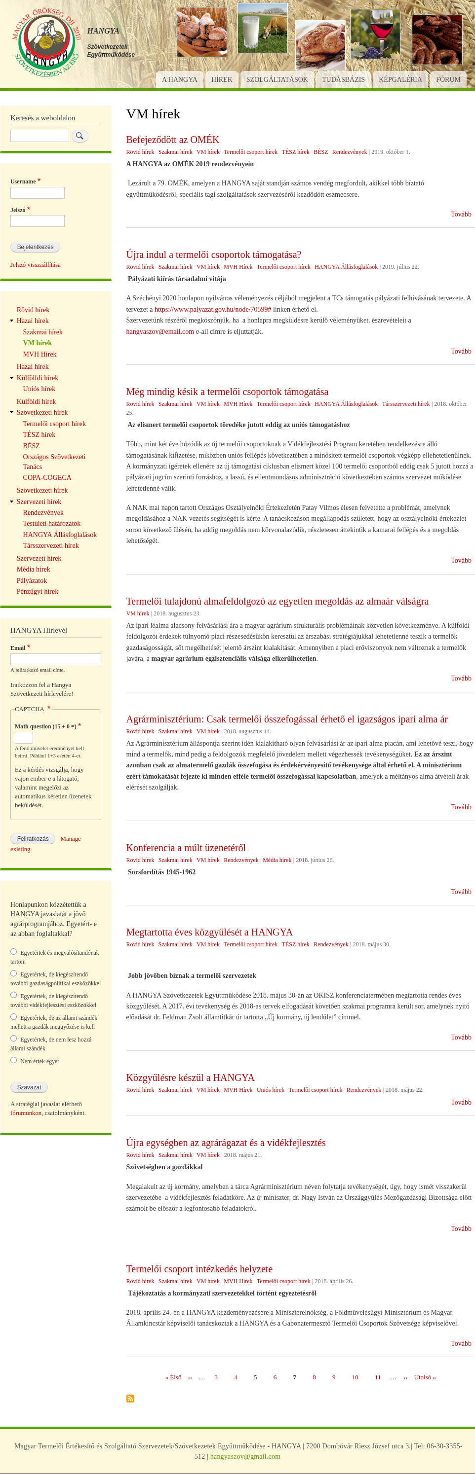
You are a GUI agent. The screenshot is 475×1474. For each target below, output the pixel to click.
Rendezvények (349, 151)
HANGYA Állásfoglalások (346, 266)
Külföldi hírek (36, 401)
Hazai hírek (33, 320)
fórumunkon (25, 1113)
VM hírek (208, 151)
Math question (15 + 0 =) (46, 726)
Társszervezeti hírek (406, 403)
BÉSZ (321, 151)
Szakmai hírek (175, 151)
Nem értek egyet (39, 1061)
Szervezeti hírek (39, 501)
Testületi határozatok (52, 523)
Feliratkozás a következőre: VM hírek (130, 1399)
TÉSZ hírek (296, 151)
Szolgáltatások (277, 79)
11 (378, 1376)
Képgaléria (400, 79)
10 (355, 1376)
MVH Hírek (238, 266)
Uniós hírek (270, 1089)
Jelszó (17, 210)
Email (17, 648)
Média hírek (277, 860)
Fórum (448, 79)
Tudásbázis (343, 79)
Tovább (461, 214)
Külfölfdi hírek (37, 378)
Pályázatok (32, 580)
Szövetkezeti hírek (42, 412)
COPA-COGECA (47, 477)
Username (23, 181)
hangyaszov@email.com (160, 331)
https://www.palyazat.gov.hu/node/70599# (213, 309)
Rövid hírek (140, 151)
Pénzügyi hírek (37, 591)
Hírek (222, 79)
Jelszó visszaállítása (35, 264)
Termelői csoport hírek (250, 151)
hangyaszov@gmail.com (245, 1456)
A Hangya (180, 79)
